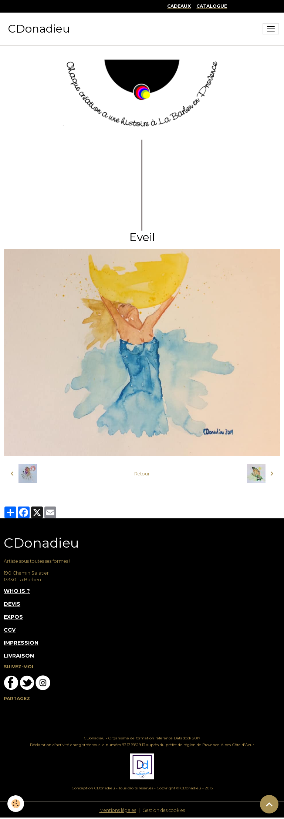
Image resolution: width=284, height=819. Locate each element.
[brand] (38, 29)
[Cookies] (15, 803)
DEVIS (12, 604)
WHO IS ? (17, 591)
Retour (142, 474)
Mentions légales (117, 810)
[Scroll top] (269, 804)
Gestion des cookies (163, 810)
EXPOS (13, 617)
